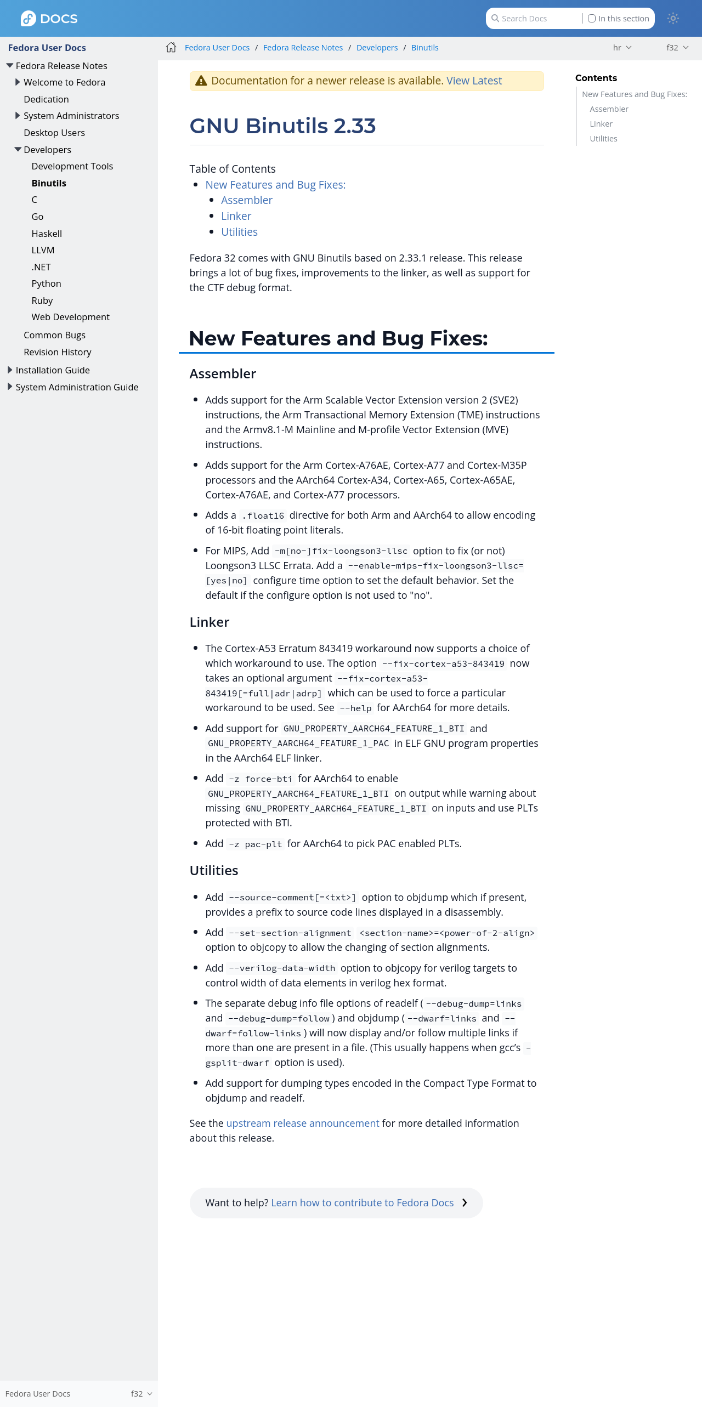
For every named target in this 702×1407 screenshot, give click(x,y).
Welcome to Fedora (64, 82)
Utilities (604, 138)
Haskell (47, 233)
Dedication (46, 99)
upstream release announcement (303, 1123)
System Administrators (71, 115)
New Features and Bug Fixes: (634, 94)
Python (46, 283)
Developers (47, 149)
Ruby (42, 300)
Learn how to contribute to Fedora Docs (369, 1202)
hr (617, 47)
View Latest (474, 80)
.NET (41, 266)
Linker (601, 123)
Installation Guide (53, 370)
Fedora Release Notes (61, 65)
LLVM (43, 249)
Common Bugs (55, 334)
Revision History (57, 351)
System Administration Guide (77, 387)
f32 (672, 47)
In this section (618, 18)
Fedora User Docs (47, 47)
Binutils (49, 183)
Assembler (609, 109)
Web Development (71, 316)
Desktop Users (54, 132)
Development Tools (73, 166)
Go (38, 216)
